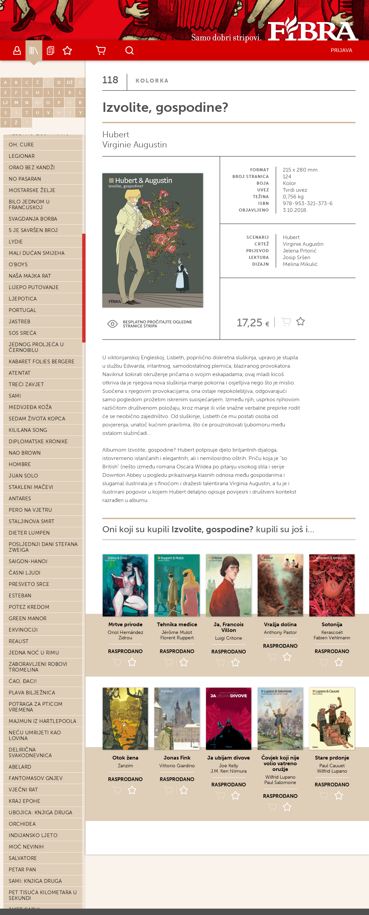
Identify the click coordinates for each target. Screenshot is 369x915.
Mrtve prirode (125, 624)
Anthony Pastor (280, 632)
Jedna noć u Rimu (34, 653)
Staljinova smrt (32, 521)
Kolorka (152, 80)
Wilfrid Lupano (280, 777)
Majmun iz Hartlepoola (42, 721)
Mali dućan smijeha (36, 253)
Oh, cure (21, 145)
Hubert (115, 134)
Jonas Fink (177, 757)
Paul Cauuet (332, 766)
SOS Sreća (23, 333)
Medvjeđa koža (30, 407)
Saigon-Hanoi (28, 561)
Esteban (20, 596)
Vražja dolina (280, 624)
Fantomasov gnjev (35, 778)
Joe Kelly (228, 766)
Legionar (22, 156)
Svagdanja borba (33, 219)
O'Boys (18, 265)
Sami (15, 396)
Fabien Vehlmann (332, 638)
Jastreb (20, 322)
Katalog (33, 50)
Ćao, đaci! (23, 681)
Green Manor (28, 618)
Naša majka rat (30, 276)
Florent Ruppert (177, 638)
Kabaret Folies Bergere (41, 362)
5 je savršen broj (33, 230)
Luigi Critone (228, 638)
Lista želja (67, 50)
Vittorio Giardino (177, 766)
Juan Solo (23, 476)
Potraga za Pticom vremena (36, 707)
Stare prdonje (332, 757)
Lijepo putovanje (34, 287)
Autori (17, 50)
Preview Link (149, 324)
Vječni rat (23, 790)
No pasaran (25, 179)
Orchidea (22, 824)
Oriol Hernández (125, 632)
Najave (50, 50)
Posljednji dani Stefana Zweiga (43, 547)
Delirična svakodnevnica (30, 753)
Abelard (20, 767)
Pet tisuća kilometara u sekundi (43, 895)
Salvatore (23, 858)
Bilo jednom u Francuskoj (29, 205)
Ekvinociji (23, 630)
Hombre (20, 464)
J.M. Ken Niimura (229, 771)
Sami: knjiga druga (35, 881)
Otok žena (125, 757)
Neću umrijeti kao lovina (35, 735)
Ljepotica (23, 299)
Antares (20, 499)
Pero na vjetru (30, 510)
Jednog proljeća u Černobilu (36, 347)
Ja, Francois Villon (229, 627)
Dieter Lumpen (29, 533)
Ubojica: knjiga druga (40, 813)
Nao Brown (25, 453)
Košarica (100, 50)
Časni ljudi (25, 573)
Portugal (22, 310)
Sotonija (332, 624)
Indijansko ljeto (33, 835)
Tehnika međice (177, 624)
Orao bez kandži (32, 168)
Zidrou (125, 638)
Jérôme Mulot (177, 632)
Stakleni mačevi (31, 487)
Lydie (16, 242)
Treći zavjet (26, 384)
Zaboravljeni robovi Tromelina (38, 667)
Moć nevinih (26, 847)
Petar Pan (22, 870)
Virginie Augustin (134, 144)
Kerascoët (332, 632)
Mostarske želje (32, 190)
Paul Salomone (280, 782)
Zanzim (125, 766)
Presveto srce (29, 584)
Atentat (20, 373)
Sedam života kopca (37, 419)
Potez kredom (29, 607)
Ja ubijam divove (228, 757)
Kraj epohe (24, 801)
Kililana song (28, 430)
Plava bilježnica (32, 693)
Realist (19, 641)
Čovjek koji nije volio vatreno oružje (280, 763)
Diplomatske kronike (38, 442)
